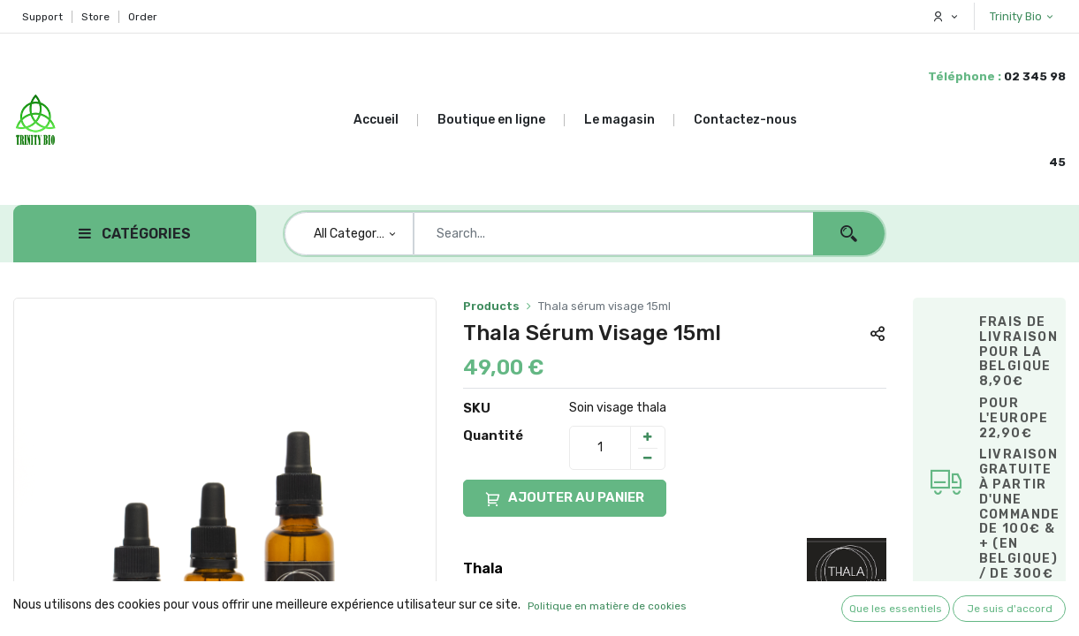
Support (42, 17)
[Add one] (648, 437)
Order (142, 17)
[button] (877, 333)
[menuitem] (386, 120)
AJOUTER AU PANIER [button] (564, 499)
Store (95, 17)
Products (491, 306)
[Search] (849, 233)
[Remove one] (648, 458)
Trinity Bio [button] (1017, 16)
